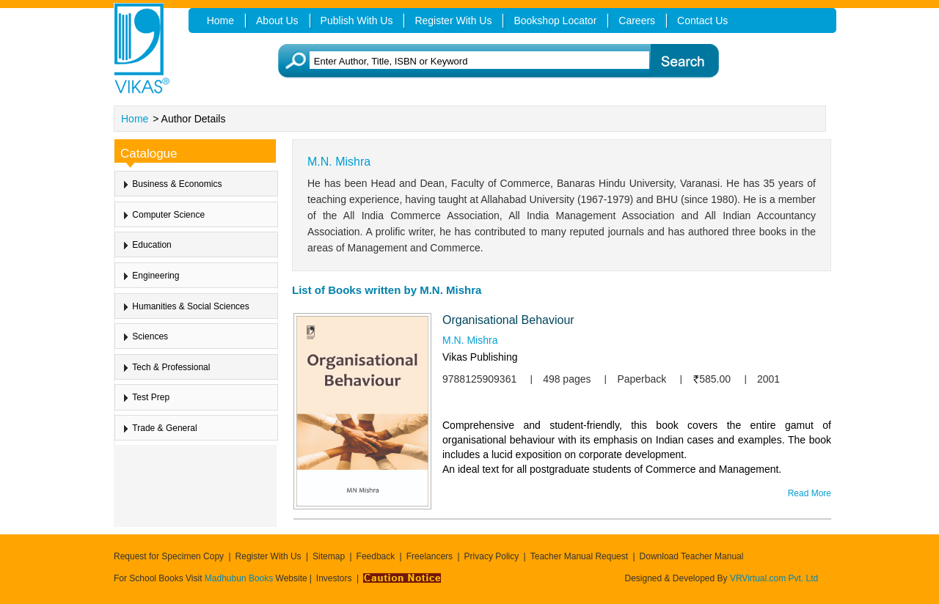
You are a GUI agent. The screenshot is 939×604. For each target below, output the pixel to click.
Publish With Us (357, 20)
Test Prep (150, 397)
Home (134, 119)
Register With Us (268, 556)
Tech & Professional (171, 367)
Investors (334, 578)
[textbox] (492, 61)
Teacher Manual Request (579, 556)
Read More (809, 493)
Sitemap (329, 556)
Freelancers (429, 556)
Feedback (376, 556)
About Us (277, 20)
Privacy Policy (491, 556)
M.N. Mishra (469, 340)
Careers (636, 20)
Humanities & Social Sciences (190, 306)
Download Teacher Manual (692, 556)
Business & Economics (177, 184)
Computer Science (168, 215)
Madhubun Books (240, 578)
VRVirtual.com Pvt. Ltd (774, 578)
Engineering (155, 275)
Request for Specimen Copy (169, 556)
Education (151, 245)
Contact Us (702, 20)
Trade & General (164, 428)
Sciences (150, 336)
